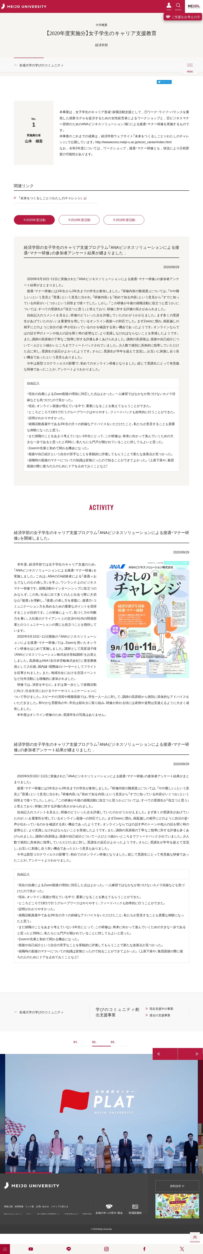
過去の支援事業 (159, 1016)
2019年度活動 (79, 220)
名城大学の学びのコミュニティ (41, 65)
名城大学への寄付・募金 (109, 1208)
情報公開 (9, 1205)
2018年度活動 (123, 220)
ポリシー (29, 1213)
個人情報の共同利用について (48, 1213)
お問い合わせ (58, 1205)
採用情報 (24, 1205)
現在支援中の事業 (161, 1009)
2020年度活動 (34, 220)
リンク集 (40, 1205)
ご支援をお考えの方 (183, 16)
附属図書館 (135, 1208)
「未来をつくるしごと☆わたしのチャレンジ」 (50, 197)
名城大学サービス (71, 1213)
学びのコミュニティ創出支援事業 (117, 1012)
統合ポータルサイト (13, 1212)
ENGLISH (87, 1211)
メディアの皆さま (81, 1205)
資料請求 (177, 1186)
